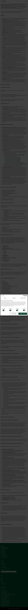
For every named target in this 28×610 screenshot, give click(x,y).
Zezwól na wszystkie (23, 313)
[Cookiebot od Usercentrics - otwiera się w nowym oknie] (23, 295)
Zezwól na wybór (13, 313)
